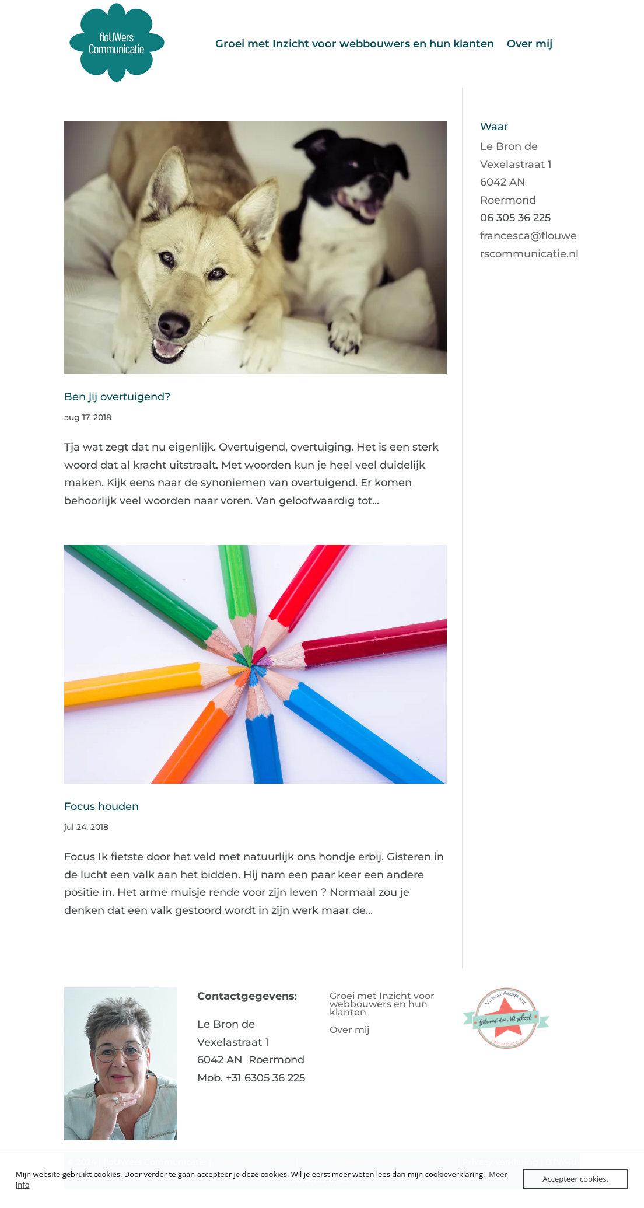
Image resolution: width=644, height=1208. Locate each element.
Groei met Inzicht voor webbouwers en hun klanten (354, 43)
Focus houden (101, 806)
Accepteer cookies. (575, 1179)
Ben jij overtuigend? (117, 396)
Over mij (529, 43)
